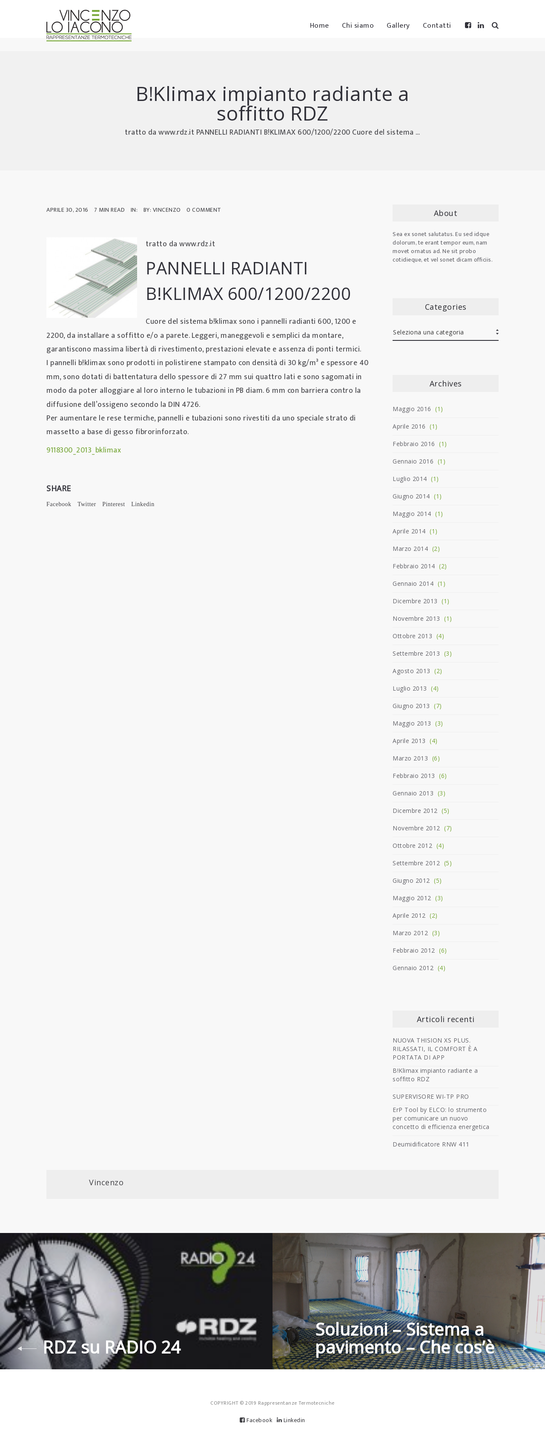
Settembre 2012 (416, 863)
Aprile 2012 (409, 915)
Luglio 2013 (410, 688)
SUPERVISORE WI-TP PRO (431, 1096)
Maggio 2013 (412, 723)
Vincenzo (106, 1182)
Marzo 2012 (410, 933)
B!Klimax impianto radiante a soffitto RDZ (435, 1074)
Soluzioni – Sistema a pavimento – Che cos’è (405, 1338)
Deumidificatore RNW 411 (431, 1144)
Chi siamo (358, 26)
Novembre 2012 (416, 828)
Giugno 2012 (411, 880)
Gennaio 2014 (413, 583)
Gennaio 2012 (413, 968)
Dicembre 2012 (415, 811)
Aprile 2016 (409, 426)
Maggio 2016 (412, 409)
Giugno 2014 (411, 496)
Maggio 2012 (412, 898)
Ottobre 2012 (412, 845)
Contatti (437, 26)
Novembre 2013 (416, 618)
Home (319, 26)
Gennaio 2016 (413, 461)
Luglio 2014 (410, 479)
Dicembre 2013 (415, 601)
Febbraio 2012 (414, 950)
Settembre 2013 (416, 653)
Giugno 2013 (411, 706)
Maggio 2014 (412, 514)
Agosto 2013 (411, 671)
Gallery (398, 26)
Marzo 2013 (410, 758)
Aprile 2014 (409, 531)
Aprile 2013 (409, 741)
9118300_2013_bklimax (83, 450)
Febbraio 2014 (414, 566)
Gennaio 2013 (413, 793)
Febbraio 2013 (414, 776)
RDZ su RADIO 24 (112, 1347)
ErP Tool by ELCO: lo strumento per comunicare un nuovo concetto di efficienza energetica (441, 1118)
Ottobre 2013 (412, 636)
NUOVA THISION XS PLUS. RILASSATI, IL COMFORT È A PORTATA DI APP (435, 1048)
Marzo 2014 (410, 548)
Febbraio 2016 (414, 444)
